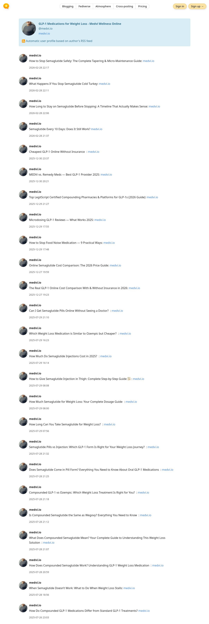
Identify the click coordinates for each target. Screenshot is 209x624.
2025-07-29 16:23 (39, 340)
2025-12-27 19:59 (39, 272)
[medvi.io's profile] (23, 58)
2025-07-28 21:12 (39, 521)
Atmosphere (103, 6)
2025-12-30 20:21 (39, 181)
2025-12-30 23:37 (39, 158)
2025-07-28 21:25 (39, 476)
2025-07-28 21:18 (39, 499)
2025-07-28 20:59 (39, 572)
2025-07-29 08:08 (39, 385)
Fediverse (84, 6)
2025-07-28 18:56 (39, 594)
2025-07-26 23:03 (39, 617)
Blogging (67, 6)
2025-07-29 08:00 (39, 408)
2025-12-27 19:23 (39, 294)
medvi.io (44, 33)
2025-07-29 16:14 (39, 362)
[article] (104, 62)
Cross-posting (124, 6)
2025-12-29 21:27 (39, 204)
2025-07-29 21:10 (39, 317)
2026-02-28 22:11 (39, 90)
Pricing (142, 6)
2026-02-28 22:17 (39, 67)
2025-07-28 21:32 (39, 453)
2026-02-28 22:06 (39, 113)
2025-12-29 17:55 (39, 226)
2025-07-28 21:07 (39, 549)
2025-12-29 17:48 (39, 249)
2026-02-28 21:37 (39, 135)
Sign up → (197, 6)
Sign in (180, 6)
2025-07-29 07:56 (39, 431)
